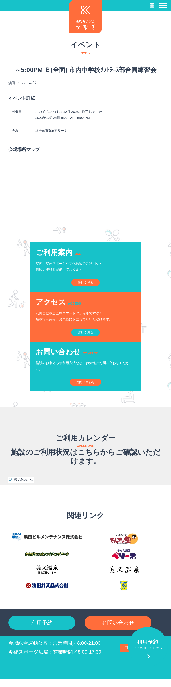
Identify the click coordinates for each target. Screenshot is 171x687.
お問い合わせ (118, 630)
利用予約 (41, 630)
